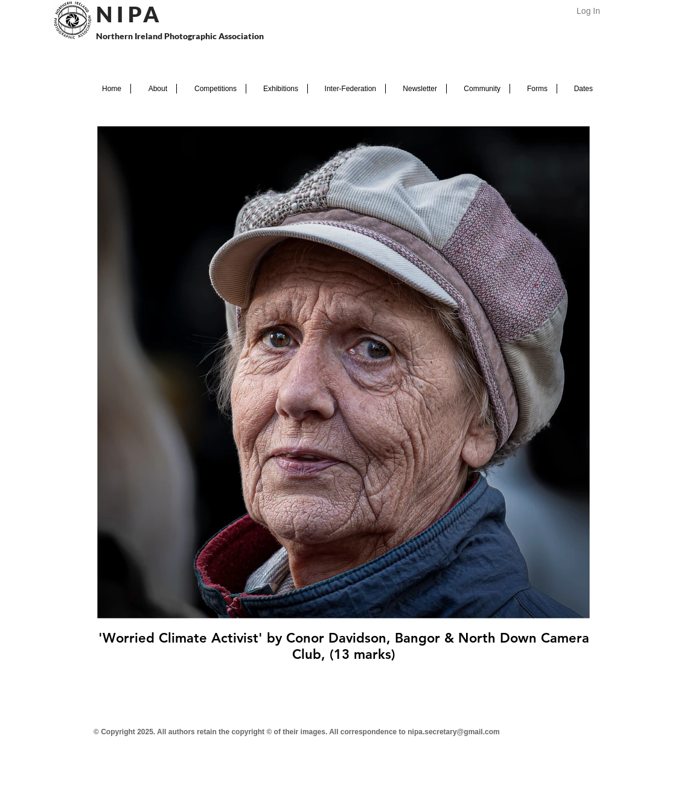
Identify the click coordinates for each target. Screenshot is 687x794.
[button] (153, 89)
